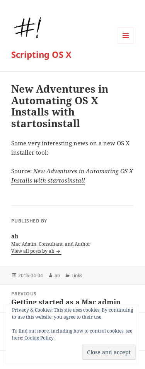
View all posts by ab (33, 251)
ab (57, 275)
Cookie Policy (39, 338)
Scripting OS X (41, 54)
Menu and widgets (126, 43)
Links (77, 275)
